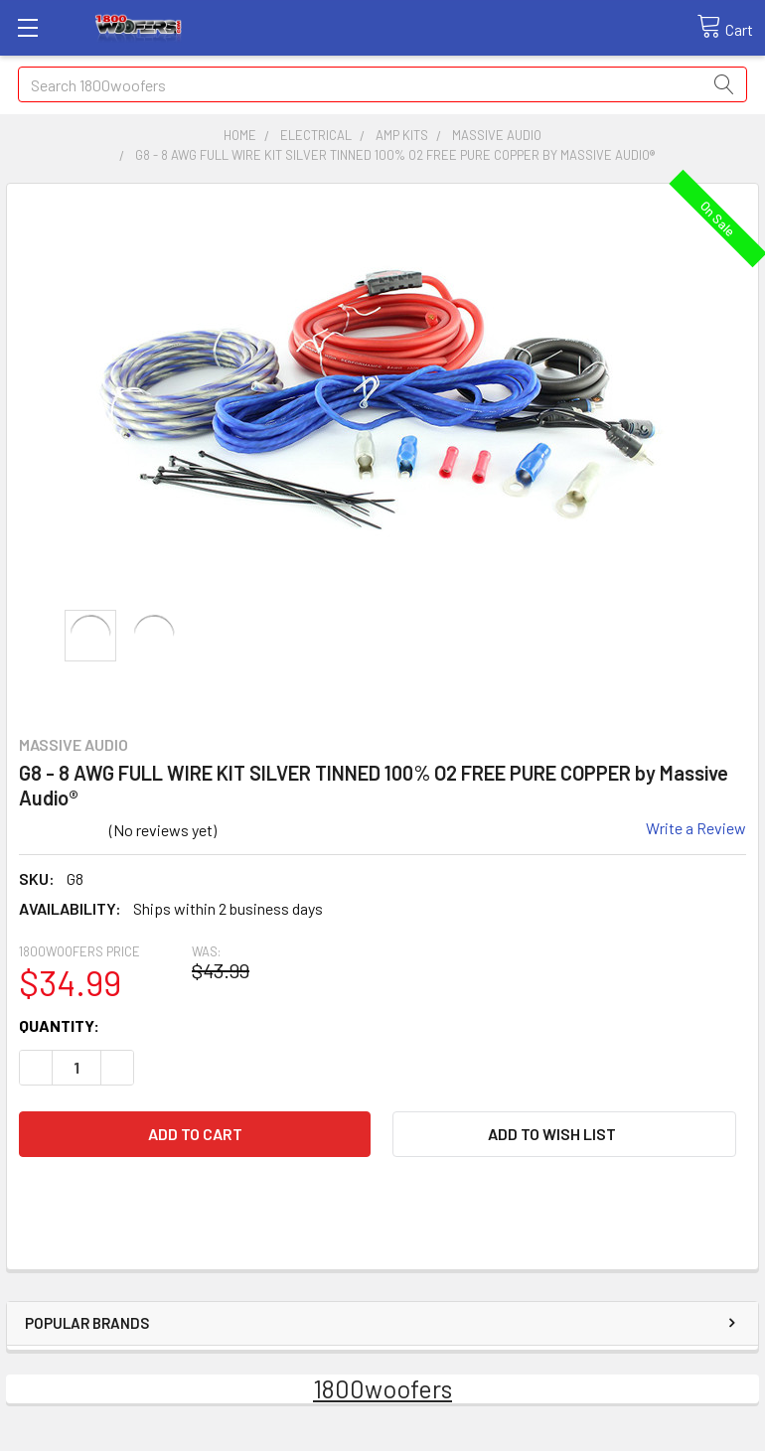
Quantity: (59, 1025)
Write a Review (696, 827)
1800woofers (382, 1388)
